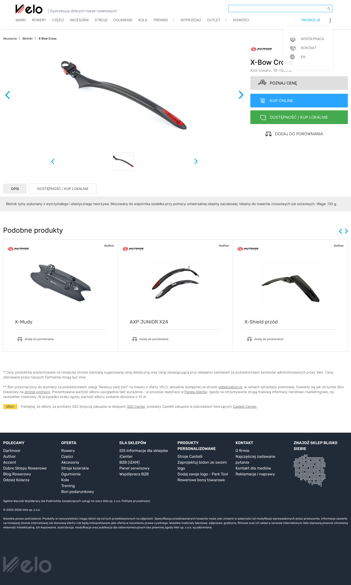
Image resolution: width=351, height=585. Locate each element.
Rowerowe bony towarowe (201, 480)
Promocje (310, 24)
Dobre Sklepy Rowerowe (25, 468)
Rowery (39, 24)
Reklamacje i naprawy (255, 474)
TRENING (160, 24)
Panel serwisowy (134, 468)
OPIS (15, 189)
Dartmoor (11, 450)
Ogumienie (122, 24)
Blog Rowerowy (17, 474)
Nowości (241, 24)
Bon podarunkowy (77, 491)
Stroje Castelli (190, 456)
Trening (68, 485)
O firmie (242, 450)
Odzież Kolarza (16, 480)
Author (9, 456)
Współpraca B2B (134, 474)
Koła (142, 24)
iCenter (126, 456)
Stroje (101, 24)
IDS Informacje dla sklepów (143, 450)
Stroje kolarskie (75, 468)
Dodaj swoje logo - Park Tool (202, 474)
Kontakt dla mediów (253, 468)
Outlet (213, 24)
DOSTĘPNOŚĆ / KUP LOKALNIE (62, 189)
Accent (9, 462)
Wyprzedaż (191, 24)
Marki (21, 24)
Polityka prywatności (136, 501)
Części (58, 24)
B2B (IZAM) (129, 462)
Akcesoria (79, 24)
